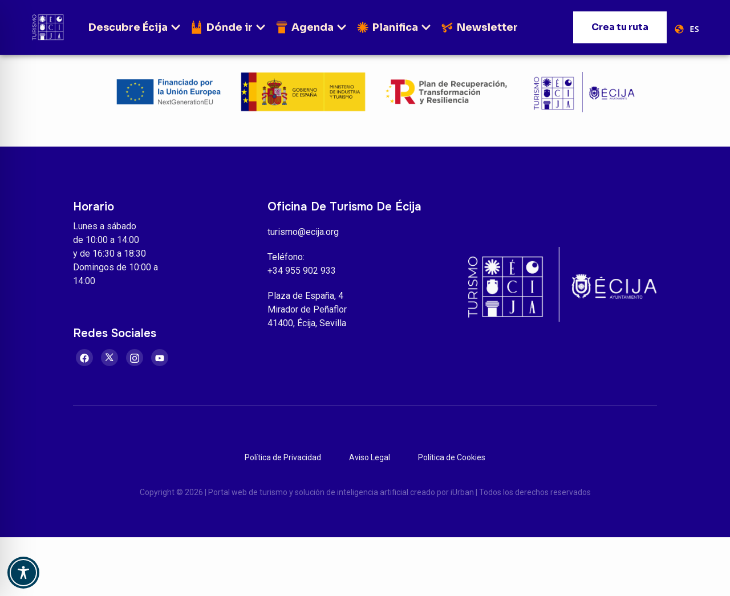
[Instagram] (134, 357)
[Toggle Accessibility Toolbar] (23, 572)
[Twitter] (109, 357)
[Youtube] (159, 357)
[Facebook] (84, 357)
